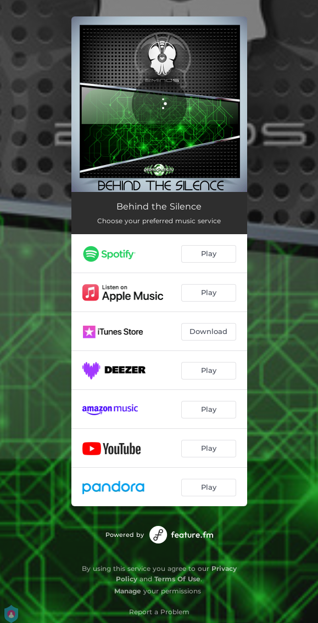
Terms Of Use (177, 579)
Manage (127, 591)
